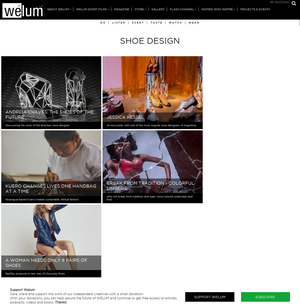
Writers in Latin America (241, 281)
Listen (119, 22)
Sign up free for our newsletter (47, 278)
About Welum (58, 9)
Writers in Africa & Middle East (246, 265)
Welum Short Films (91, 9)
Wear (194, 22)
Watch (175, 22)
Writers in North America (242, 286)
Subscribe (265, 223)
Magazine (121, 9)
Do (103, 22)
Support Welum (209, 223)
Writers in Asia (233, 269)
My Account (279, 2)
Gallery (158, 9)
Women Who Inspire (217, 9)
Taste (156, 22)
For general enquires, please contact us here (57, 261)
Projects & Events (255, 9)
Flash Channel (182, 9)
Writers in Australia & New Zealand (249, 273)
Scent (138, 22)
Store (139, 9)
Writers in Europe (236, 277)
